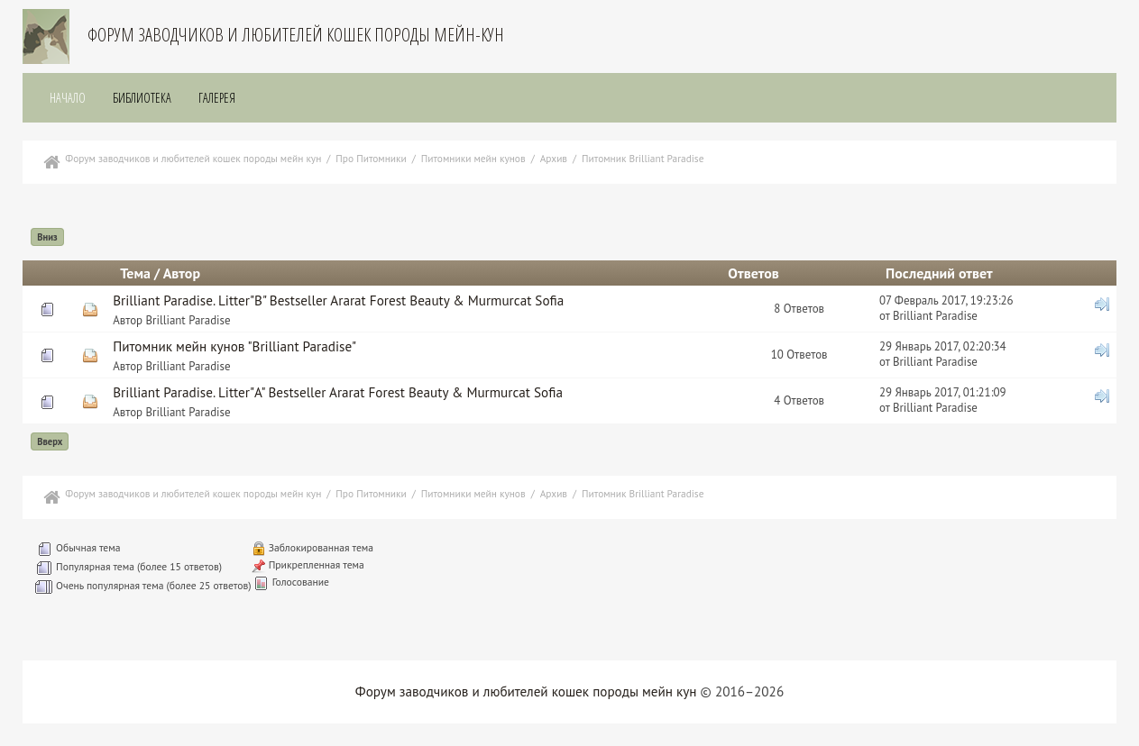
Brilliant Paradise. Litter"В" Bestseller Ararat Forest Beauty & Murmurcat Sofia (338, 300)
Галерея (216, 97)
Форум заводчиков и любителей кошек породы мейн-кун (295, 35)
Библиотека (142, 97)
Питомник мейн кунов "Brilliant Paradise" (234, 346)
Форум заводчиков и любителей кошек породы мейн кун (526, 691)
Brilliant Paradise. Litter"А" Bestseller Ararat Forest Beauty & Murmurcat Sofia (338, 392)
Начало (68, 97)
